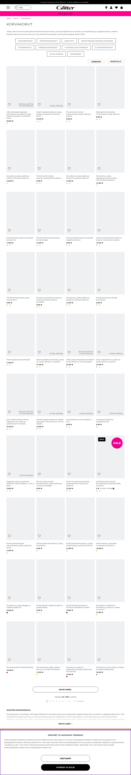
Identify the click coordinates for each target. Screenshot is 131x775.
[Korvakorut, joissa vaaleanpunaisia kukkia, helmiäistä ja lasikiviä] (110, 158)
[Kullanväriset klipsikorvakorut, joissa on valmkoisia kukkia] (110, 219)
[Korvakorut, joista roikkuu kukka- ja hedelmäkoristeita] (110, 649)
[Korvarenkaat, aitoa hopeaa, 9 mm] (80, 402)
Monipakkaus (24, 47)
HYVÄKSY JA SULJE (65, 767)
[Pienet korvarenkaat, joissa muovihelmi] (20, 280)
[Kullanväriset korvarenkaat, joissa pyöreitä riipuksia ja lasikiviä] (80, 464)
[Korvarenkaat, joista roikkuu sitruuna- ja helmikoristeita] (50, 649)
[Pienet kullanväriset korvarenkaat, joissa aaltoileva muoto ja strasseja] (50, 464)
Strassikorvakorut (48, 47)
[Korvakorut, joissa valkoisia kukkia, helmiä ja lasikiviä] (20, 158)
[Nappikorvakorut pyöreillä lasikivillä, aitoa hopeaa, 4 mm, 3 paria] (20, 464)
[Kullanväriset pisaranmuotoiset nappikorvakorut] (80, 219)
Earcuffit (69, 41)
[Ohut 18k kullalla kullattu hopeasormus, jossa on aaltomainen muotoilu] (20, 402)
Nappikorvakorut (48, 41)
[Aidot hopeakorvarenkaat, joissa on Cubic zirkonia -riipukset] (50, 341)
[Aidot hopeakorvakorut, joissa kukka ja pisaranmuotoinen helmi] (50, 95)
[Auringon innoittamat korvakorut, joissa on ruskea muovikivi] (110, 587)
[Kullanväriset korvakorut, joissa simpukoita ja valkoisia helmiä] (80, 526)
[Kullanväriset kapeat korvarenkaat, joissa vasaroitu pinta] (20, 526)
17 (75, 701)
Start (9, 18)
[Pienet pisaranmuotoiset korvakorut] (110, 280)
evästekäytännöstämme (40, 747)
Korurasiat (75, 54)
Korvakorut (26, 18)
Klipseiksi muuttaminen (76, 47)
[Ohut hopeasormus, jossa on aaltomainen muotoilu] (110, 341)
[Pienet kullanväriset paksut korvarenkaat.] (50, 219)
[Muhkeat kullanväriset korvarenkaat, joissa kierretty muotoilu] (110, 464)
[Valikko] (9, 7)
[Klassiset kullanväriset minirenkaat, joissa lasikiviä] (110, 95)
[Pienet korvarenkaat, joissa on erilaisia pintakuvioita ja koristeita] (50, 280)
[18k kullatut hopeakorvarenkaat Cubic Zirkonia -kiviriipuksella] (80, 341)
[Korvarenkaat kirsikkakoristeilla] (20, 649)
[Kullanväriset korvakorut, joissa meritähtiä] (50, 526)
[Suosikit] (117, 7)
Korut (16, 18)
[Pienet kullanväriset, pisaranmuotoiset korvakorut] (50, 158)
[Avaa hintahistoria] (113, 489)
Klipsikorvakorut (104, 47)
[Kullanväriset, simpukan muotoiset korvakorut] (110, 526)
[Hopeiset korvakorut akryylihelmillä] (110, 402)
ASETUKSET (65, 758)
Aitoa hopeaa (56, 54)
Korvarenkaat (25, 41)
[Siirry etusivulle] (65, 7)
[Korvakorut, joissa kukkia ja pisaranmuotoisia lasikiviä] (80, 158)
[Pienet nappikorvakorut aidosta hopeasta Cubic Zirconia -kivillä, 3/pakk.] (50, 402)
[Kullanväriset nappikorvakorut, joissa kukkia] (50, 587)
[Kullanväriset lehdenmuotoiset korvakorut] (20, 219)
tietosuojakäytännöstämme (16, 747)
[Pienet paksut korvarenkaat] (20, 341)
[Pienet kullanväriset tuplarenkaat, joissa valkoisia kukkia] (80, 95)
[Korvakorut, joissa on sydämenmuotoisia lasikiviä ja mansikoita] (80, 649)
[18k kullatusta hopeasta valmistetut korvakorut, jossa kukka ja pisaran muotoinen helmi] (20, 95)
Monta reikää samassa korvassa (97, 41)
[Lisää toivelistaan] (9, 104)
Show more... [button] (65, 689)
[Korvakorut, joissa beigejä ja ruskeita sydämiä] (20, 587)
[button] (112, 7)
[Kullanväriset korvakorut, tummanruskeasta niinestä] (80, 587)
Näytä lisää (66, 724)
